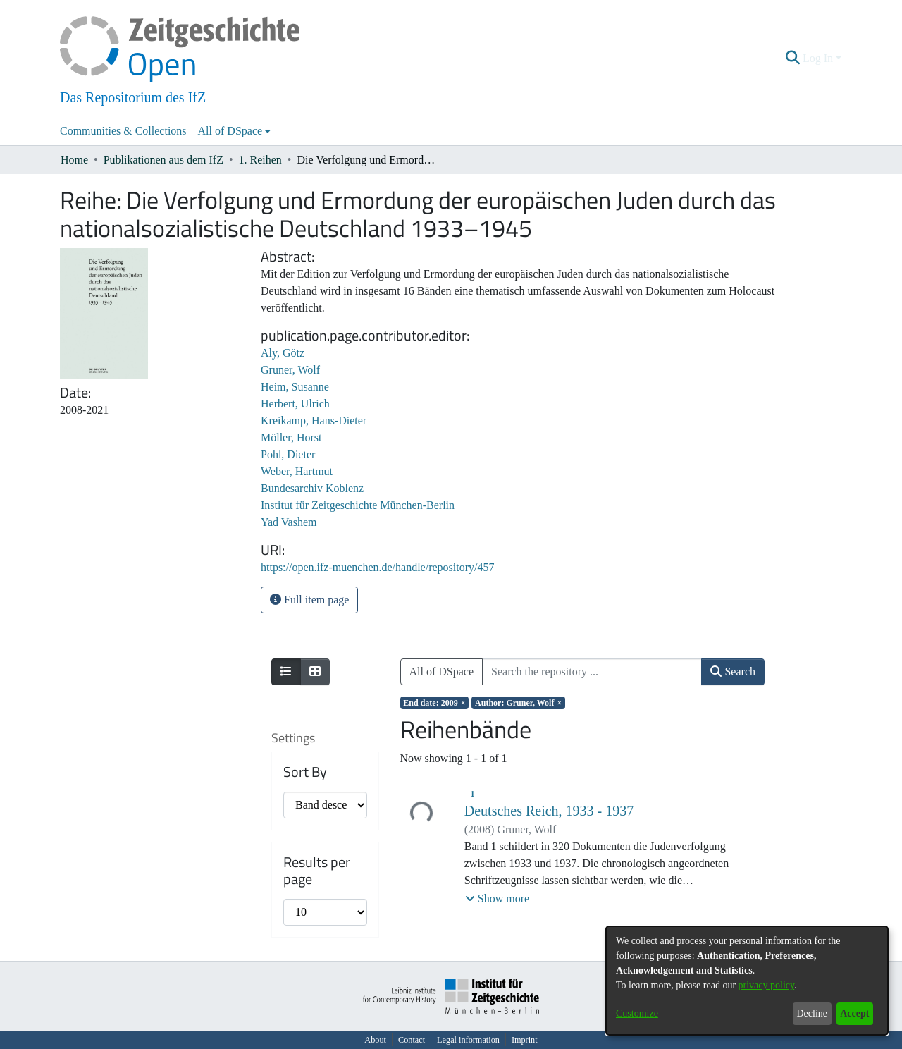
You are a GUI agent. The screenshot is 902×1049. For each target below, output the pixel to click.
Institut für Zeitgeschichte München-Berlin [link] (358, 505)
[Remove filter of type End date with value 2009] (434, 703)
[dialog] (747, 980)
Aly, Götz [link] (282, 353)
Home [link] (74, 160)
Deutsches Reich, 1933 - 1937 (549, 810)
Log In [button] (819, 58)
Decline (811, 1013)
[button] (793, 58)
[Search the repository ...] (592, 671)
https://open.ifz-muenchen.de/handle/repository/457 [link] (377, 567)
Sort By (305, 771)
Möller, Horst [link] (291, 437)
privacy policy (767, 985)
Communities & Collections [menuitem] (123, 131)
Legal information (468, 1040)
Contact (411, 1040)
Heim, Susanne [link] (295, 387)
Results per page (316, 871)
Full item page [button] (309, 600)
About (375, 1040)
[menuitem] (234, 131)
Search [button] (732, 671)
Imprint (525, 1040)
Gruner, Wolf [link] (290, 370)
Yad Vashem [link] (288, 522)
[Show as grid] (315, 671)
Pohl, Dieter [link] (288, 454)
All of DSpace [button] (230, 131)
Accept (854, 1013)
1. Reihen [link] (260, 160)
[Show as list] (286, 671)
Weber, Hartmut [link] (297, 471)
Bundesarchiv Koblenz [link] (312, 488)
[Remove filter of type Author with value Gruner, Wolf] (518, 703)
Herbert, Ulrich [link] (295, 404)
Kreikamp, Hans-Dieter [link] (313, 421)
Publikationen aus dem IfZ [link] (163, 160)
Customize (637, 1013)
